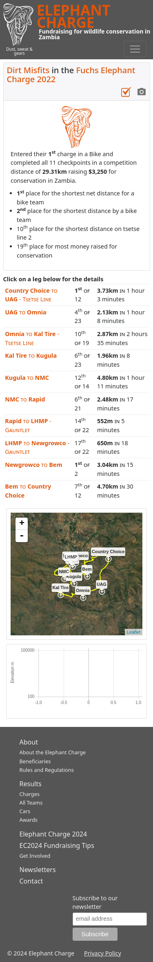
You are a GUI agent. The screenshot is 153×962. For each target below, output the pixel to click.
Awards (29, 819)
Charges (30, 794)
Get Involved (35, 855)
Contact (31, 881)
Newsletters (38, 869)
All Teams (31, 802)
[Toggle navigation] (135, 49)
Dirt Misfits (28, 70)
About (29, 742)
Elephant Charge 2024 (53, 834)
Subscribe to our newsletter (95, 902)
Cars (25, 811)
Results (31, 783)
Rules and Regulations (47, 770)
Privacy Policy (102, 953)
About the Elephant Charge (53, 752)
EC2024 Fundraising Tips (57, 845)
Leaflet (133, 632)
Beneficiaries (35, 761)
